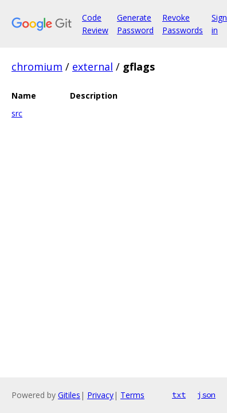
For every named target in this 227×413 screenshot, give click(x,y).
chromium (36, 66)
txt (179, 394)
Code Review (95, 24)
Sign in (219, 24)
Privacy (100, 394)
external (92, 66)
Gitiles (69, 394)
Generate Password (135, 24)
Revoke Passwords (182, 24)
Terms (132, 394)
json (206, 394)
